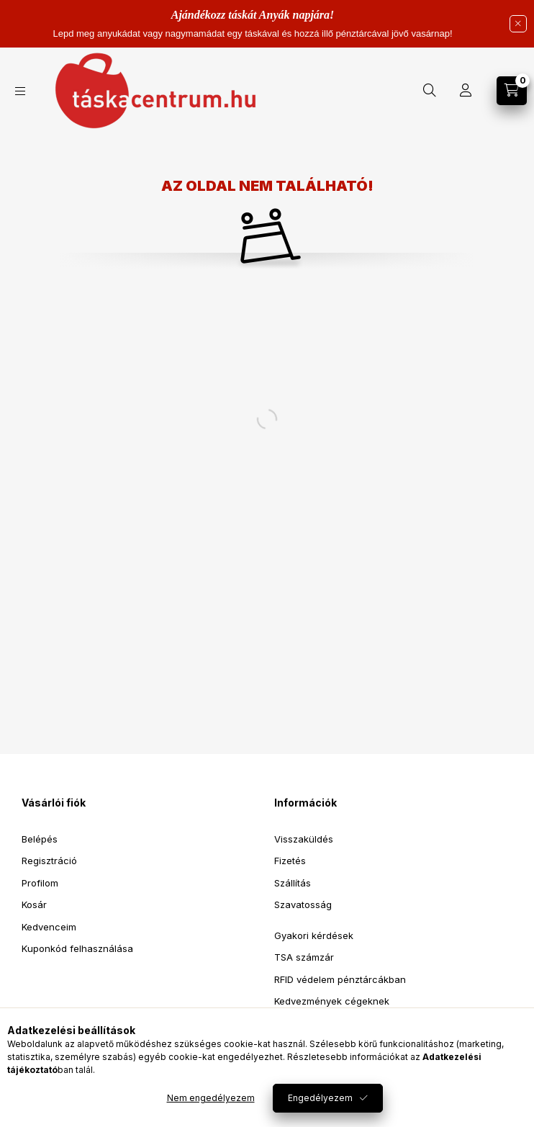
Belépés (40, 839)
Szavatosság (303, 904)
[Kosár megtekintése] (512, 90)
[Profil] (465, 90)
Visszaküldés (303, 839)
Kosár (34, 904)
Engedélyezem (320, 1097)
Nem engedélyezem (211, 1097)
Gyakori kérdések (313, 935)
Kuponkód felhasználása (77, 948)
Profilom (40, 883)
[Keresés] (429, 90)
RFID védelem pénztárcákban (340, 979)
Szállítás (292, 883)
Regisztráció (49, 860)
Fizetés (290, 860)
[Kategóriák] (20, 91)
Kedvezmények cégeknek (331, 1001)
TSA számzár (304, 957)
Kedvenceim (49, 927)
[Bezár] (518, 23)
